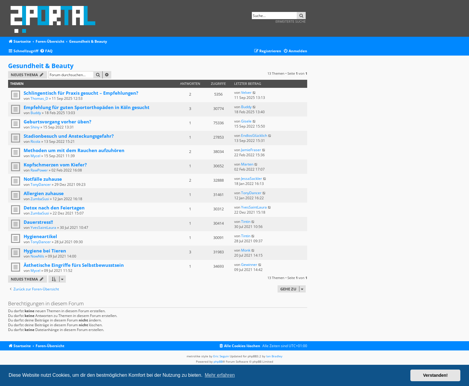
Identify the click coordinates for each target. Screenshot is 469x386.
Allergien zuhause (44, 193)
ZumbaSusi (40, 198)
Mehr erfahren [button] (220, 375)
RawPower (39, 170)
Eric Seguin (221, 356)
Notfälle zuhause (43, 179)
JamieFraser (251, 149)
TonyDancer (41, 184)
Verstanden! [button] (435, 375)
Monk (245, 250)
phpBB (218, 361)
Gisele (246, 121)
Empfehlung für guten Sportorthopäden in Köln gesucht (87, 107)
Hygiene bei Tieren (45, 251)
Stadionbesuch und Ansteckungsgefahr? (69, 136)
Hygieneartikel (40, 236)
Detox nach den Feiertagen (54, 208)
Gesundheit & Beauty (41, 66)
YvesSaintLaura (254, 207)
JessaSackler (251, 178)
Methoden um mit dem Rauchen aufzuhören (74, 150)
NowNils (37, 256)
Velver (246, 92)
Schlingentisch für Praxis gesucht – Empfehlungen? (81, 93)
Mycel (35, 155)
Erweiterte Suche (290, 21)
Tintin (245, 221)
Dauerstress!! (38, 222)
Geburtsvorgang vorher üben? (57, 122)
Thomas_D (39, 98)
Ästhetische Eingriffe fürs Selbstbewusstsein (74, 265)
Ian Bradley (274, 356)
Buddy (36, 112)
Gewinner (249, 264)
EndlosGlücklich (254, 135)
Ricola (35, 141)
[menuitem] (46, 51)
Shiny (35, 127)
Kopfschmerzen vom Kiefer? (55, 165)
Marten (247, 164)
